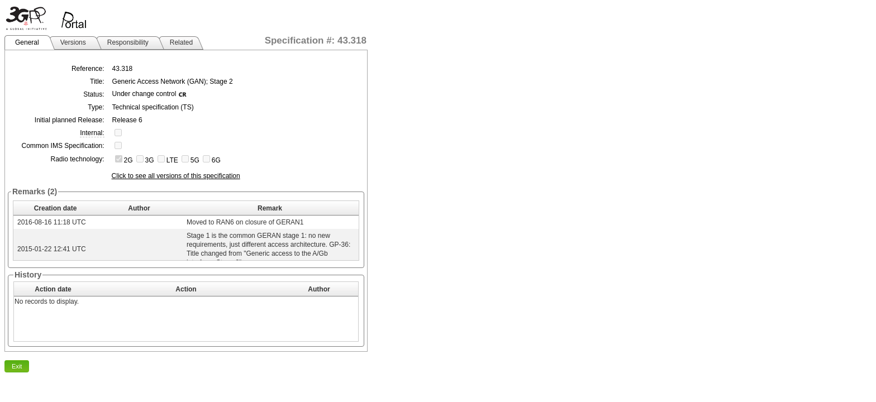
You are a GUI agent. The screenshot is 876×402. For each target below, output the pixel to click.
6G (216, 160)
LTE (172, 160)
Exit (17, 366)
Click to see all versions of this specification (176, 176)
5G (195, 160)
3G (149, 160)
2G (128, 160)
